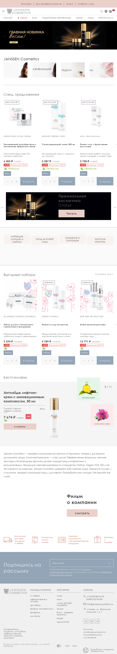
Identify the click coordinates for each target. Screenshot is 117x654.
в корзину (20, 426)
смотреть (82, 513)
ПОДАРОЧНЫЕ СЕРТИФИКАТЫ (56, 18)
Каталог (8, 18)
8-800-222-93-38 (94, 599)
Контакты (35, 616)
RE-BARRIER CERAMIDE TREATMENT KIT (20, 316)
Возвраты (35, 612)
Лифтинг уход (86, 3)
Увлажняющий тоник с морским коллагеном (58, 155)
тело (59, 599)
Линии (79, 18)
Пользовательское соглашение (92, 636)
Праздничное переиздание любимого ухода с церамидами (20, 335)
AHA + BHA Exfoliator (90, 136)
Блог (34, 18)
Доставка (35, 605)
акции (60, 609)
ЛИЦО (91, 18)
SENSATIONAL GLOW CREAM (17, 136)
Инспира (26, 3)
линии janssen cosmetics (64, 604)
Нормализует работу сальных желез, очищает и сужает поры (96, 155)
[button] (5, 36)
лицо (59, 596)
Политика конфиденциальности (94, 630)
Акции (69, 3)
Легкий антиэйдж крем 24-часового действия (17, 155)
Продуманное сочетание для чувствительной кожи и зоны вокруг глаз (56, 335)
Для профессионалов (49, 3)
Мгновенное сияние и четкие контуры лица (94, 335)
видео (60, 618)
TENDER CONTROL (50, 316)
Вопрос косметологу (41, 609)
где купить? (63, 622)
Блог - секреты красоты (65, 613)
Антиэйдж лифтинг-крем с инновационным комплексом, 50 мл (24, 397)
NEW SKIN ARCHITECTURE (91, 316)
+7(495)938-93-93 (95, 596)
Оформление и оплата (38, 600)
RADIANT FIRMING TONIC (54, 136)
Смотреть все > (104, 274)
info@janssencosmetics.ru (100, 604)
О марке (35, 596)
